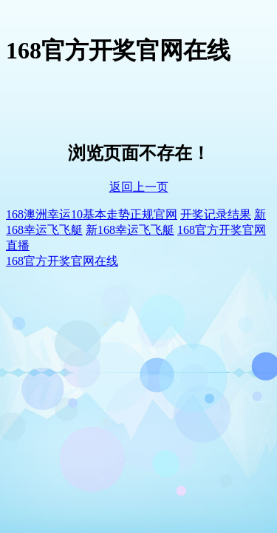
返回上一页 (138, 187)
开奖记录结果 (215, 214)
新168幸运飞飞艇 (130, 230)
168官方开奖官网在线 (62, 261)
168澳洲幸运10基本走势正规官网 (91, 214)
